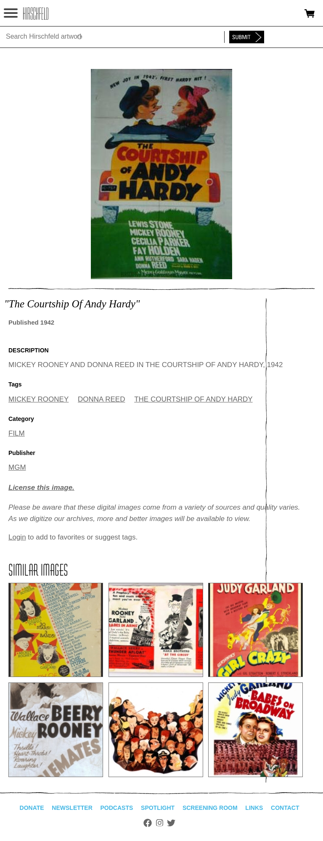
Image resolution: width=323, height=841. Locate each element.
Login (17, 537)
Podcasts (117, 807)
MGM (17, 467)
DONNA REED (101, 399)
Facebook (147, 823)
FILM (16, 433)
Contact (285, 807)
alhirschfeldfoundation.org (35, 13)
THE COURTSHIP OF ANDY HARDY (193, 399)
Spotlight (158, 807)
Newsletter (72, 807)
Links (254, 807)
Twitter (171, 823)
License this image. (41, 488)
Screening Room (210, 807)
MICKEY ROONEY (38, 399)
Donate (32, 807)
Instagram (159, 823)
